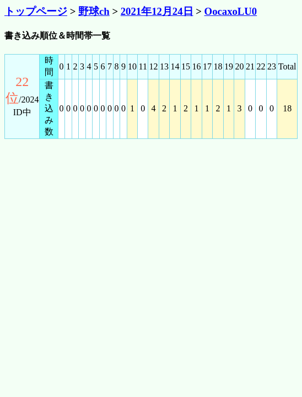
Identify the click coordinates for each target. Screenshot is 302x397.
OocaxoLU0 (230, 11)
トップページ (35, 11)
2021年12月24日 (157, 11)
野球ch (94, 11)
